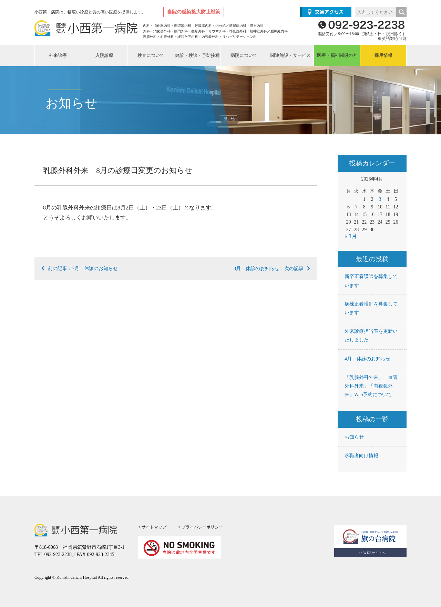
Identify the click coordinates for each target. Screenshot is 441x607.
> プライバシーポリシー (200, 527)
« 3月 (351, 236)
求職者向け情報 (361, 455)
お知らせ (354, 437)
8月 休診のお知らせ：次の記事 (272, 268)
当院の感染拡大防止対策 (193, 11)
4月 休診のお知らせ (367, 358)
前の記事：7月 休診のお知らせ (79, 268)
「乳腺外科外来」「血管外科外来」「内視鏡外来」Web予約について (371, 386)
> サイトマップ (152, 527)
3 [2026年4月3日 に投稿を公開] (380, 199)
